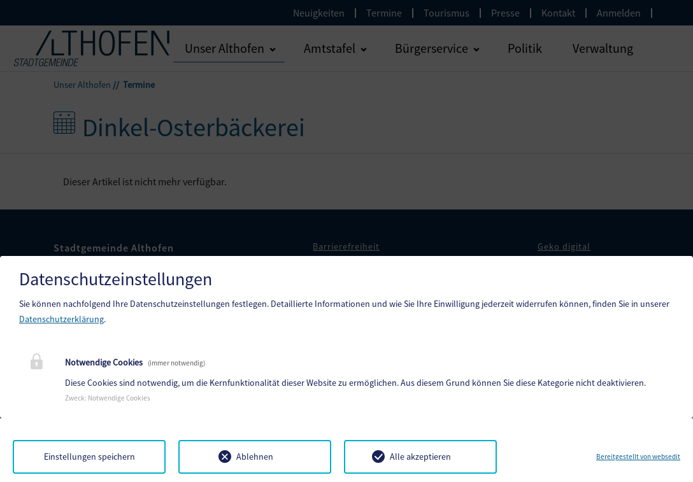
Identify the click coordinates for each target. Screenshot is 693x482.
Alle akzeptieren (420, 456)
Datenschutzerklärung (61, 319)
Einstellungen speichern (89, 456)
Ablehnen (254, 456)
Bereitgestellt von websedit (638, 456)
